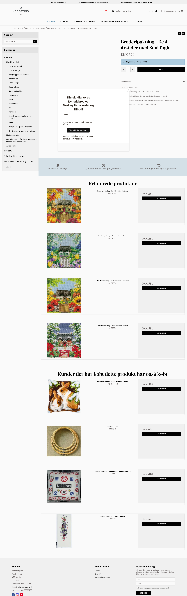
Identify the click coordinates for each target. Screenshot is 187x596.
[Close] (128, 90)
